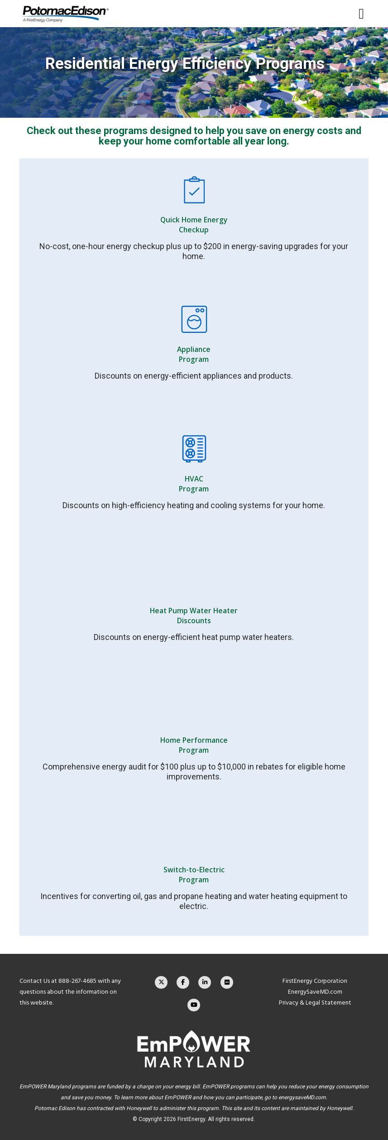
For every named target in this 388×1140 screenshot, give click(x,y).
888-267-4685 (77, 981)
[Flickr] (226, 982)
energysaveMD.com (302, 1097)
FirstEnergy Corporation (315, 981)
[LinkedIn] (204, 982)
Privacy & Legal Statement (315, 1002)
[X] (161, 982)
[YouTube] (193, 1005)
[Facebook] (183, 982)
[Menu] (358, 13)
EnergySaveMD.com (315, 991)
